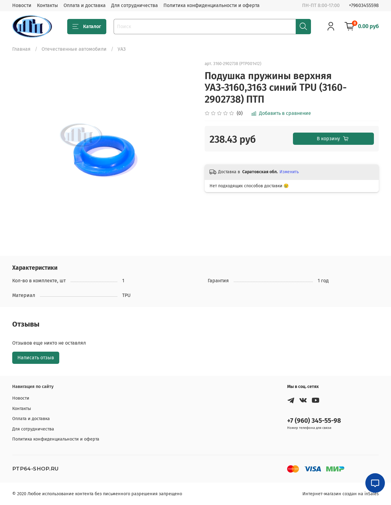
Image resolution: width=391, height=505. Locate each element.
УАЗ (122, 49)
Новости (21, 5)
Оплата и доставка (85, 5)
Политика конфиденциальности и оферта (211, 5)
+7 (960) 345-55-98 (314, 421)
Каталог (86, 27)
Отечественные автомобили (74, 49)
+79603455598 (364, 5)
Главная (21, 49)
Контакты (47, 5)
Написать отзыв (35, 357)
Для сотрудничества (134, 5)
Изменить (289, 171)
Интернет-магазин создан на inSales (340, 493)
